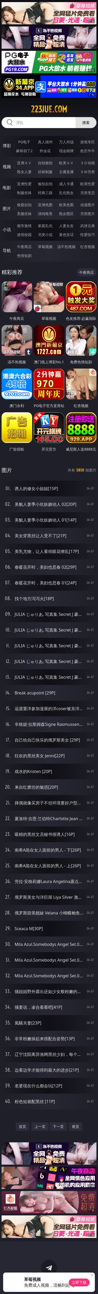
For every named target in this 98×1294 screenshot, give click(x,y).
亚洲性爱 (24, 183)
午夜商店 (24, 246)
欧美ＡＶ (66, 162)
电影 (7, 187)
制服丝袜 (24, 192)
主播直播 (66, 171)
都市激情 (24, 225)
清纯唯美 (45, 213)
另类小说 (45, 234)
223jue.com (49, 109)
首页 (22, 1126)
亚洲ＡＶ (24, 162)
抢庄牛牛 (87, 150)
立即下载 (79, 1282)
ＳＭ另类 (87, 171)
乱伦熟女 (66, 192)
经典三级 (45, 192)
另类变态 (87, 192)
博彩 (7, 146)
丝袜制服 (45, 171)
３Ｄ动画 (87, 162)
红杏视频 (87, 246)
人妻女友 (66, 225)
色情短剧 (24, 255)
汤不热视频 (66, 246)
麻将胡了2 (24, 150)
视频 (7, 166)
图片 (7, 208)
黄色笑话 (66, 234)
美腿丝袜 (24, 213)
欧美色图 (66, 204)
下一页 (58, 1126)
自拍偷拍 (45, 162)
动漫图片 (87, 204)
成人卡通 (66, 183)
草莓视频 (45, 246)
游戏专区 (87, 141)
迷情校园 (24, 234)
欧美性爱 (87, 183)
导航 (7, 250)
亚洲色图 (45, 204)
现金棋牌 (66, 150)
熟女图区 (66, 213)
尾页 (75, 1126)
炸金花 (45, 150)
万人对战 (66, 141)
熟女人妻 (24, 171)
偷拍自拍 (45, 183)
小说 (7, 229)
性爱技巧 (87, 234)
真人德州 (45, 141)
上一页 (39, 1126)
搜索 (86, 122)
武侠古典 (87, 225)
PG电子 (24, 141)
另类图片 (87, 213)
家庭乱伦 (45, 225)
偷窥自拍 (24, 204)
